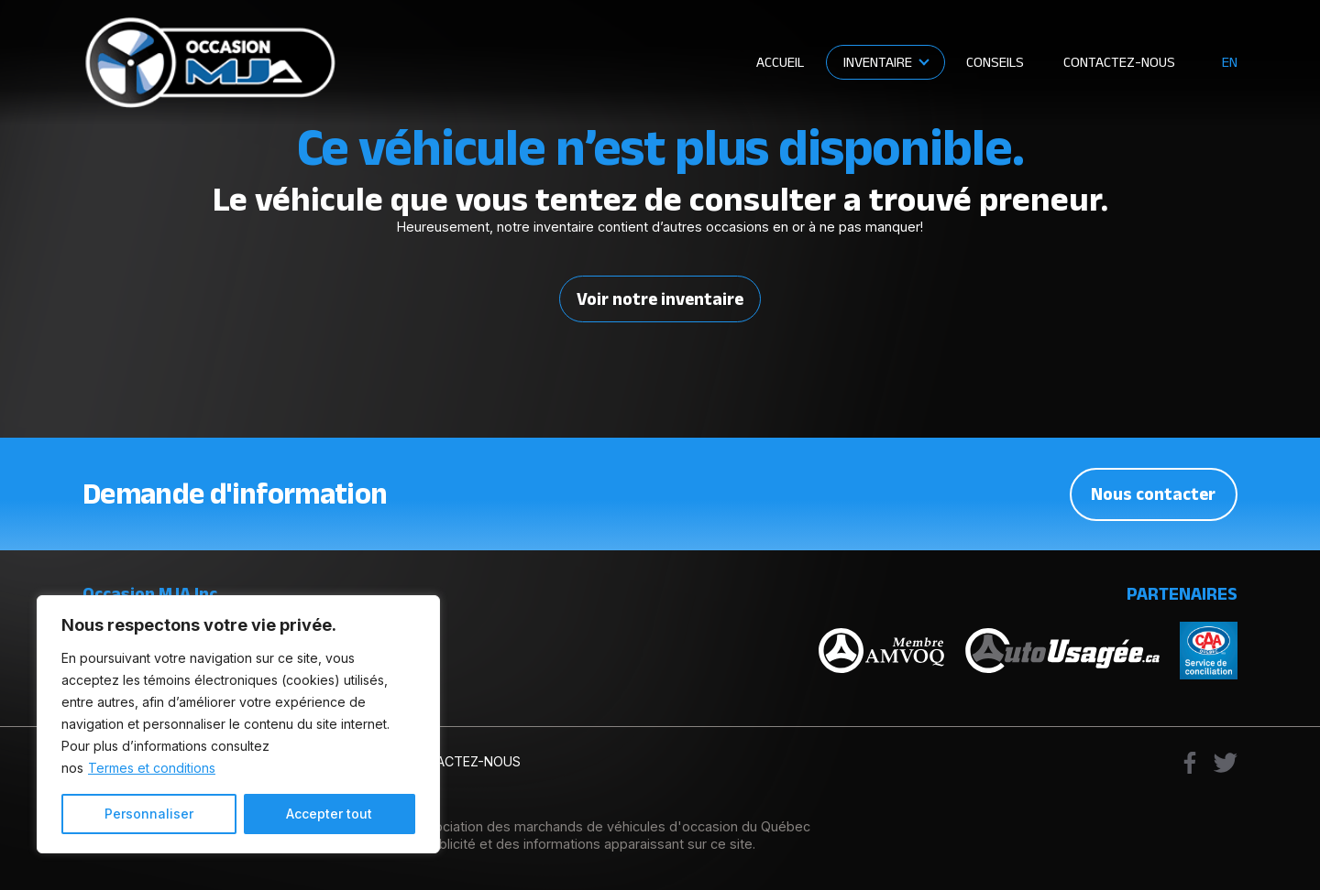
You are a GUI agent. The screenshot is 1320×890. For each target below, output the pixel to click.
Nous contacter (1153, 493)
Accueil (780, 61)
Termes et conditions (151, 768)
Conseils (995, 61)
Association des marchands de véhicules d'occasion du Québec (611, 826)
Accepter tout (329, 813)
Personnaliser (148, 813)
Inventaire (877, 61)
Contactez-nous (1119, 61)
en (1230, 62)
